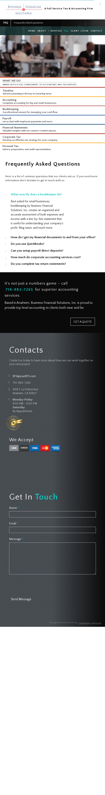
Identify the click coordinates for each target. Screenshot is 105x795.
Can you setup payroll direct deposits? (37, 250)
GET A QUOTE (83, 321)
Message (16, 539)
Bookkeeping (11, 109)
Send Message (21, 599)
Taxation (8, 90)
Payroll (7, 118)
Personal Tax (10, 146)
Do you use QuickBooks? (27, 244)
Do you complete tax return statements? (38, 263)
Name (14, 508)
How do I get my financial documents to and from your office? (53, 237)
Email (13, 523)
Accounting (9, 100)
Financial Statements (15, 127)
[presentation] (37, 585)
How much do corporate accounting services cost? (46, 257)
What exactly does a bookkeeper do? (36, 194)
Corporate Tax (12, 137)
